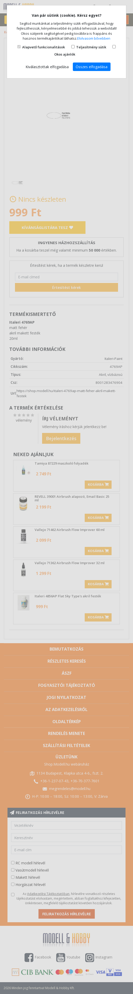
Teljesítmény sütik (91, 47)
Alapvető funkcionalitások (43, 47)
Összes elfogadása (91, 66)
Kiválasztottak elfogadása (47, 66)
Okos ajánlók (64, 54)
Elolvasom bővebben (93, 38)
